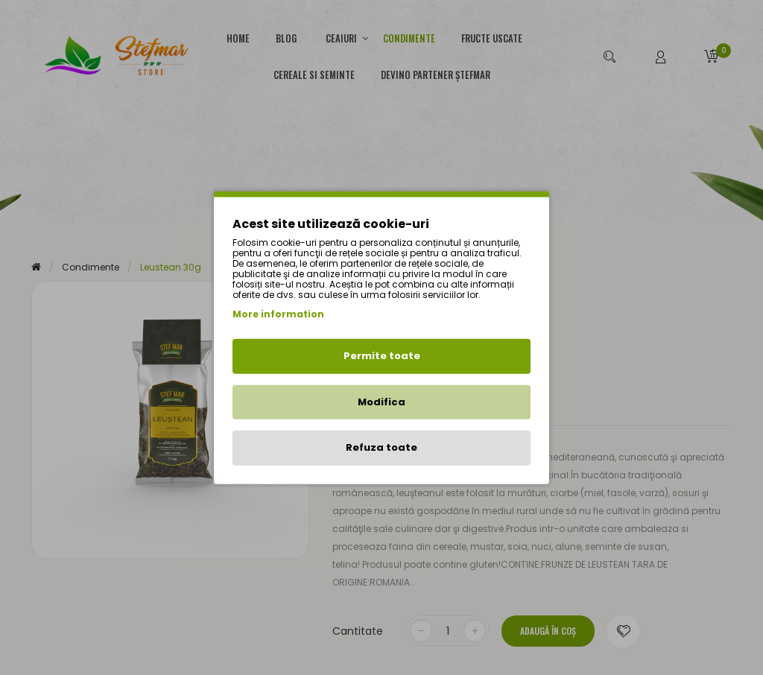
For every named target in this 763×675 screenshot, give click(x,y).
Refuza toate (381, 447)
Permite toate (381, 356)
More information (278, 314)
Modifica (381, 401)
